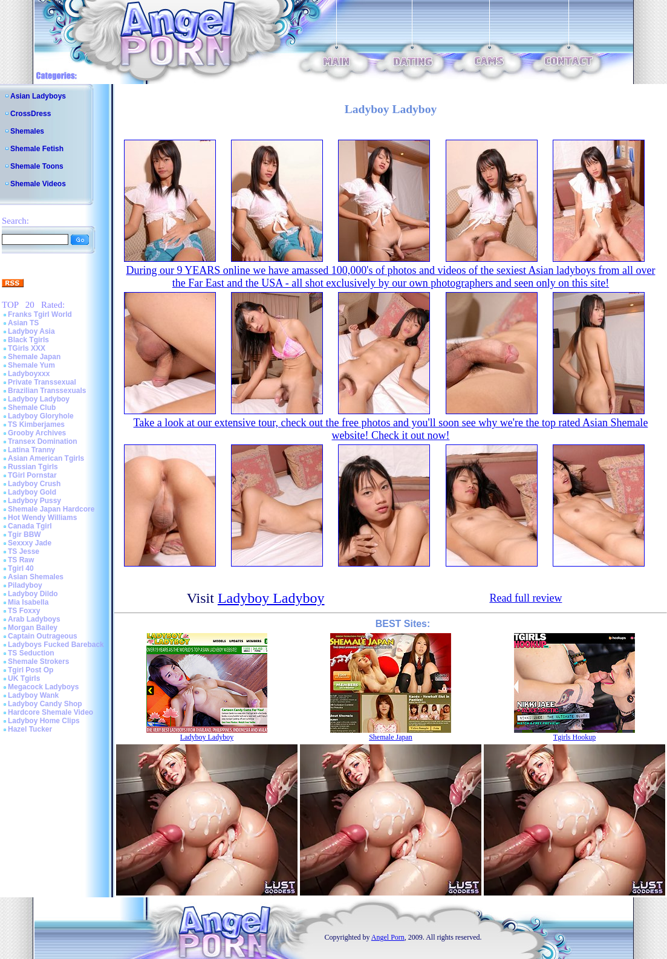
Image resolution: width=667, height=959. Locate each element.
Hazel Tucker (30, 729)
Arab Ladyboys (34, 619)
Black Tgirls (28, 340)
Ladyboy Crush (34, 483)
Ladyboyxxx (29, 373)
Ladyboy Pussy (34, 500)
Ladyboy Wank (33, 695)
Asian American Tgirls (46, 458)
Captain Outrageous (42, 636)
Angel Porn (388, 937)
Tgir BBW (24, 534)
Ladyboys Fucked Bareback (56, 644)
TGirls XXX (26, 348)
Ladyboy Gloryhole (41, 416)
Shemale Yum (31, 365)
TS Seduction (31, 653)
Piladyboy (25, 585)
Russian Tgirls (33, 467)
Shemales (27, 131)
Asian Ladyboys (38, 96)
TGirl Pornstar (32, 475)
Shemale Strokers (38, 661)
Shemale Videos (38, 184)
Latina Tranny (31, 450)
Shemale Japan (34, 357)
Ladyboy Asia (31, 331)
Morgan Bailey (32, 627)
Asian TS (23, 323)
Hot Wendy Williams (42, 517)
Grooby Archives (37, 433)
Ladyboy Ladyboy (39, 399)
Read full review (525, 598)
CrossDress (30, 113)
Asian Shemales (35, 577)
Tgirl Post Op (30, 670)
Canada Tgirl (30, 526)
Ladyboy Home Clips (44, 721)
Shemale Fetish (36, 149)
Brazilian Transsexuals (47, 390)
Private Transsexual (42, 382)
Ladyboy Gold (32, 492)
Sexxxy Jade (29, 543)
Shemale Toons (36, 166)
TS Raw (21, 560)
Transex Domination (42, 441)
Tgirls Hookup (574, 737)
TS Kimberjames (36, 424)
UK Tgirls (24, 678)
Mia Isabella (28, 602)
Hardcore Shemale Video (50, 712)
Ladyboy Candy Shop (45, 704)
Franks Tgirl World (40, 314)
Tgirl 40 (21, 568)
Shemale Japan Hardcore (51, 509)
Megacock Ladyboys (43, 687)
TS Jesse (23, 551)
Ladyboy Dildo (33, 594)
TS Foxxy (24, 610)
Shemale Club (32, 407)
